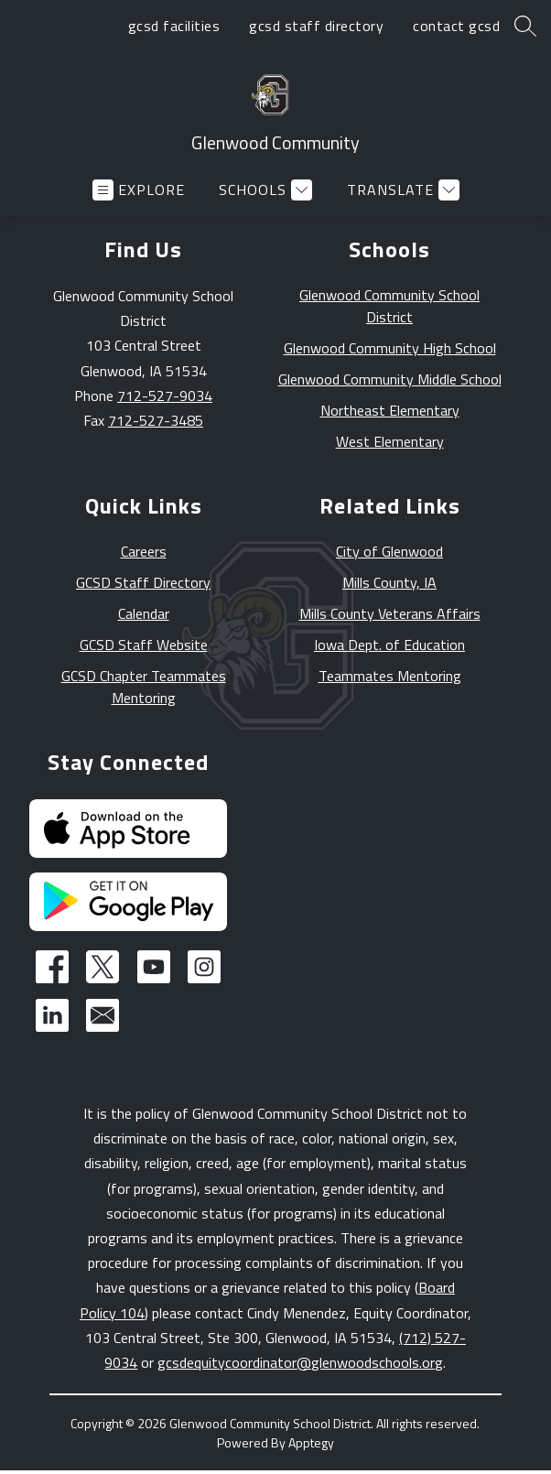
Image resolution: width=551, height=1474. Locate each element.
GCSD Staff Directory (143, 582)
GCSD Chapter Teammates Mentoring (143, 687)
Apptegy (311, 1442)
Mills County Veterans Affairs (390, 613)
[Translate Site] (400, 190)
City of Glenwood (389, 551)
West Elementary (390, 441)
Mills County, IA (389, 582)
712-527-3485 (155, 420)
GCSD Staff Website (144, 645)
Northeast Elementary (389, 410)
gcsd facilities (174, 26)
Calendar (143, 613)
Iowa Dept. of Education (389, 645)
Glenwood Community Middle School (390, 379)
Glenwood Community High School (390, 348)
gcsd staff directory (316, 26)
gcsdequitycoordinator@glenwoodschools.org (300, 1362)
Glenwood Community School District (389, 306)
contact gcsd (456, 26)
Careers (144, 551)
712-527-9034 (164, 395)
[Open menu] (138, 190)
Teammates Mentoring (390, 676)
